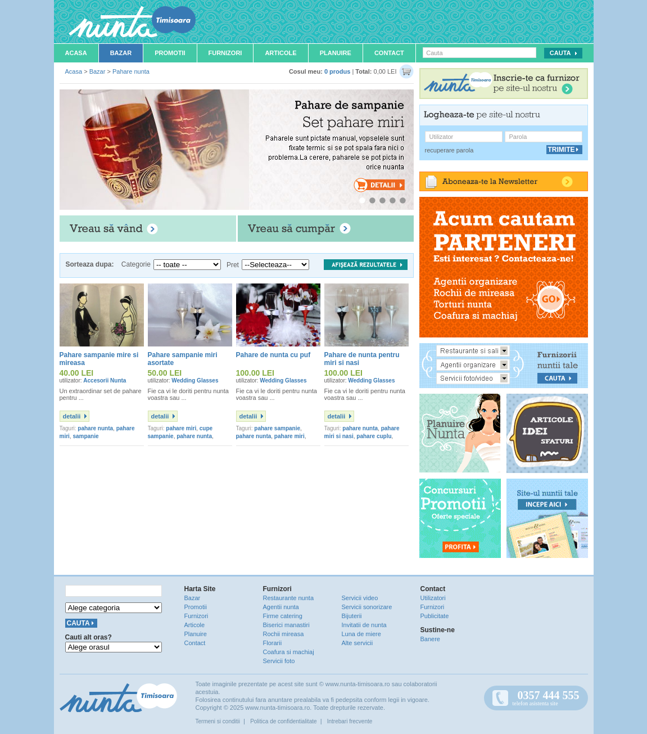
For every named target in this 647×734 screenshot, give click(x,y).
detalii (72, 416)
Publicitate (434, 616)
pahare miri (181, 428)
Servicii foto (279, 661)
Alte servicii (357, 643)
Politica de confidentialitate (283, 721)
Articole (280, 52)
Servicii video (360, 598)
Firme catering (282, 616)
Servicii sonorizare (367, 607)
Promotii (170, 52)
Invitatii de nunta (364, 625)
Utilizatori (433, 598)
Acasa (76, 52)
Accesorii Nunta (104, 380)
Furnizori (225, 52)
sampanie (85, 436)
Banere (430, 639)
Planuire (335, 52)
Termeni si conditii (218, 721)
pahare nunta (95, 428)
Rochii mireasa (283, 634)
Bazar (121, 52)
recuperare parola (449, 150)
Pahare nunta (131, 71)
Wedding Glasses (194, 380)
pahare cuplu (373, 436)
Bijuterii (352, 616)
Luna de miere (361, 634)
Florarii (272, 643)
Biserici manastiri (286, 625)
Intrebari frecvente (350, 721)
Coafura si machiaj (288, 652)
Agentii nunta (281, 607)
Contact (389, 52)
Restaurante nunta (288, 598)
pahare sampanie (277, 428)
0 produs (337, 71)
